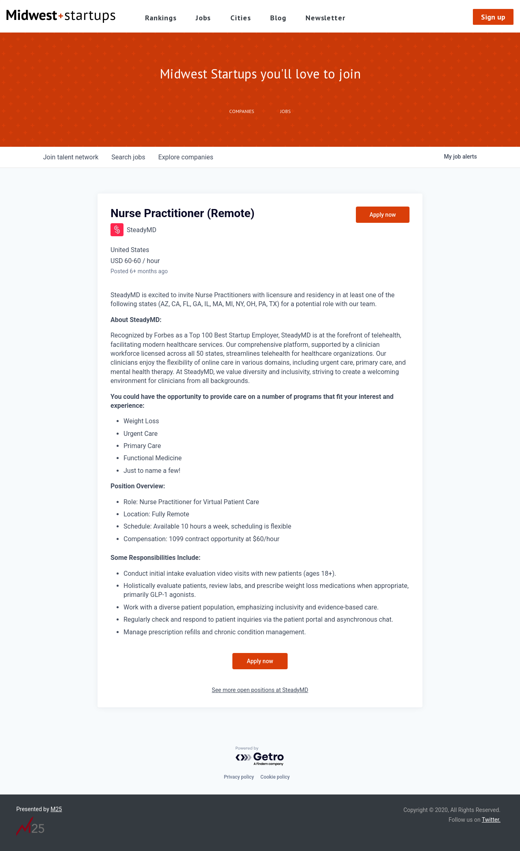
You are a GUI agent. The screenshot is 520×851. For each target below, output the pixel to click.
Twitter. (491, 819)
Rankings (161, 17)
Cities (240, 17)
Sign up (493, 17)
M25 (56, 809)
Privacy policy (239, 777)
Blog (278, 17)
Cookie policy (275, 777)
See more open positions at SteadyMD (260, 690)
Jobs (203, 17)
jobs (128, 157)
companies (185, 157)
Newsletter (325, 17)
